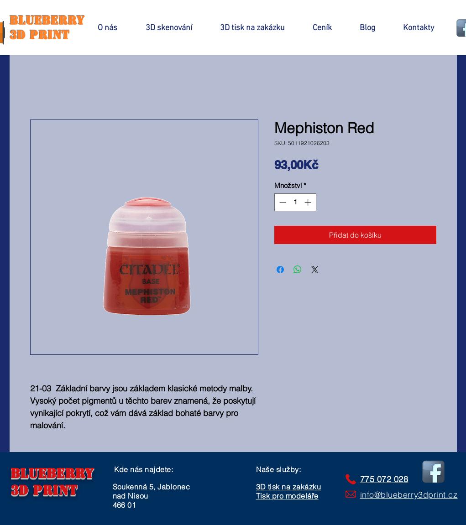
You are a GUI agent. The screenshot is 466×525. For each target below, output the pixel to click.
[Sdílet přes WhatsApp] (297, 269)
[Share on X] (314, 269)
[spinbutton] (295, 202)
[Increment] (309, 202)
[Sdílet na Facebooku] (280, 269)
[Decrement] (282, 202)
